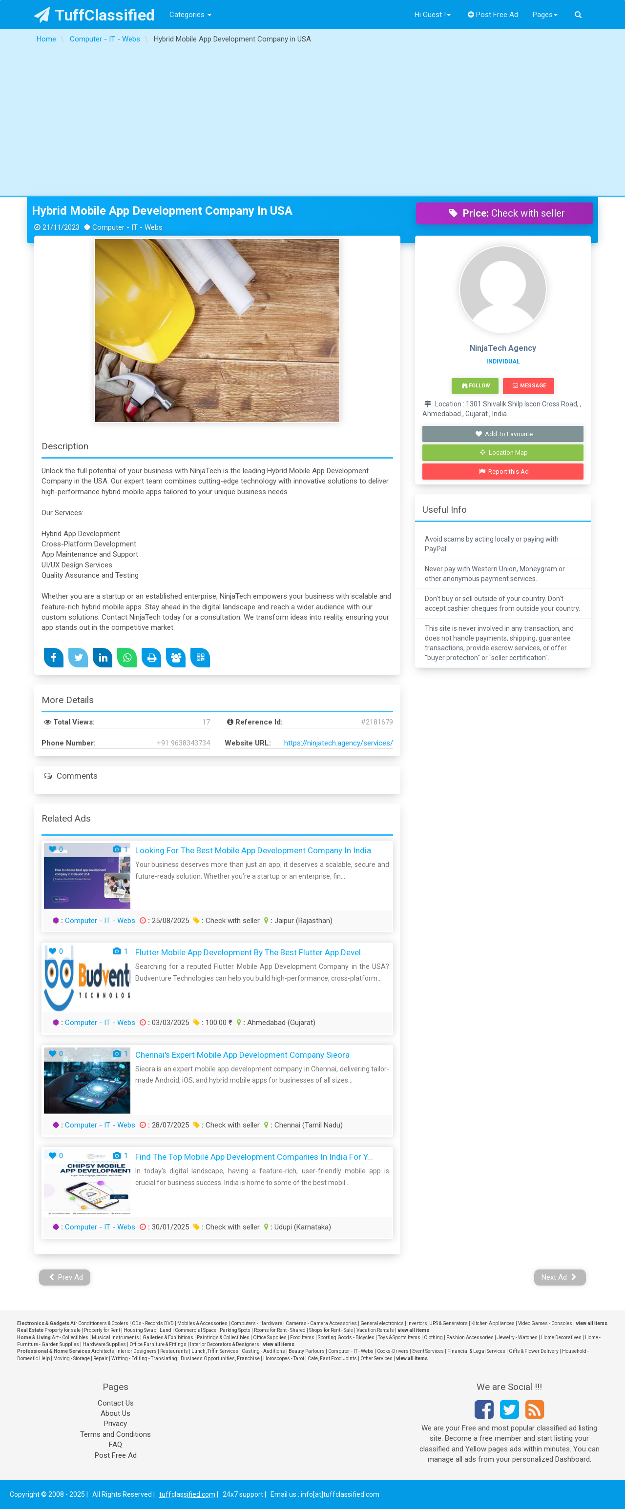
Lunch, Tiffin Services (214, 1351)
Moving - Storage (71, 1358)
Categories (190, 14)
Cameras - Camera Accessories (321, 1323)
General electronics (382, 1323)
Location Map (504, 452)
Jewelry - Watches (517, 1337)
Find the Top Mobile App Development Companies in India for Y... (254, 1157)
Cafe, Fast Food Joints (332, 1358)
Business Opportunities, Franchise (220, 1358)
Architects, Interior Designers (124, 1351)
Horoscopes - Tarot (283, 1358)
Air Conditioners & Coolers (99, 1323)
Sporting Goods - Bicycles (346, 1337)
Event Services (428, 1351)
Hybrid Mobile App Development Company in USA (162, 210)
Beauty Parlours (307, 1351)
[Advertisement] (312, 122)
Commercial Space (195, 1330)
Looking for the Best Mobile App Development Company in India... (256, 850)
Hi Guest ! (433, 14)
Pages (545, 14)
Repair (100, 1358)
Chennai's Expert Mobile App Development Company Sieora (242, 1055)
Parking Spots (235, 1330)
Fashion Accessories (470, 1337)
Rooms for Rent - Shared (280, 1330)
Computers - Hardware (256, 1323)
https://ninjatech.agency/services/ (338, 743)
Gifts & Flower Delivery (534, 1351)
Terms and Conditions (115, 1434)
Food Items (302, 1337)
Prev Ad (66, 1277)
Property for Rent (102, 1330)
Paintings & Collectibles (223, 1337)
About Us (115, 1413)
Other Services (376, 1358)
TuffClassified (94, 15)
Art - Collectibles (70, 1337)
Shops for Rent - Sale (331, 1330)
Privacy (115, 1423)
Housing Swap (140, 1330)
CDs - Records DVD (153, 1323)
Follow (476, 385)
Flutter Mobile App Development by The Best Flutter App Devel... (251, 952)
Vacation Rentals (375, 1330)
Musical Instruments (115, 1337)
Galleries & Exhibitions (168, 1337)
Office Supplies (270, 1337)
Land (165, 1330)
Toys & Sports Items (399, 1337)
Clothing (433, 1337)
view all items (591, 1323)
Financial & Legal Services (476, 1351)
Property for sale (62, 1330)
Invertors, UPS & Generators (437, 1323)
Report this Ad (504, 471)
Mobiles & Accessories (202, 1323)
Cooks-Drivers (393, 1351)
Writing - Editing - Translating (144, 1358)
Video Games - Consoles (545, 1323)
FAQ (115, 1444)
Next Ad (559, 1277)
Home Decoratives (561, 1337)
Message (529, 385)
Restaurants (174, 1351)
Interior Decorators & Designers (224, 1344)
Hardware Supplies (104, 1344)
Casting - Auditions (263, 1351)
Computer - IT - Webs (100, 920)
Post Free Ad (493, 14)
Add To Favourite (504, 434)
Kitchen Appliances (493, 1323)
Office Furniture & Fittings (158, 1344)
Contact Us (116, 1403)
